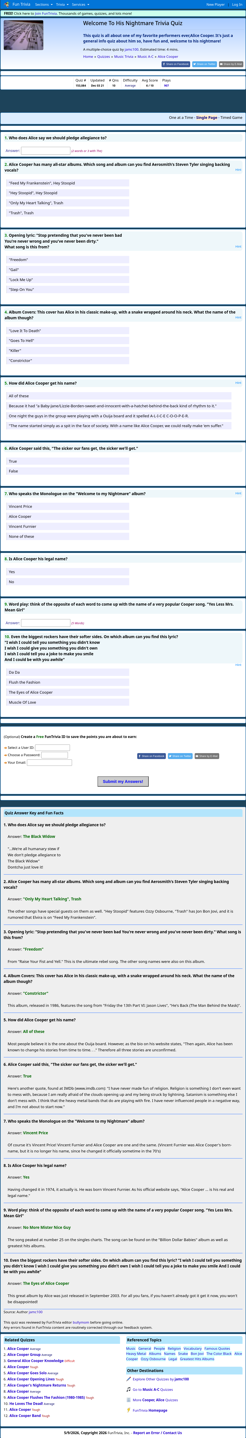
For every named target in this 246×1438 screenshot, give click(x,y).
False (13, 470)
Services (79, 4)
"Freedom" (18, 259)
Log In (237, 4)
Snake (183, 1353)
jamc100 (131, 49)
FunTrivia (150, 1410)
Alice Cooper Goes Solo (27, 1372)
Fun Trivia (17, 4)
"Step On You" (21, 289)
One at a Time (181, 117)
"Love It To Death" (25, 330)
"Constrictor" (20, 360)
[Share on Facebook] (179, 64)
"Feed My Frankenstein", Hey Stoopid (42, 182)
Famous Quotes (217, 1348)
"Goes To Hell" (21, 340)
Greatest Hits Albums (197, 1358)
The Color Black (219, 1353)
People (159, 1348)
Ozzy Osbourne (153, 1358)
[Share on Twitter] (206, 64)
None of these (21, 535)
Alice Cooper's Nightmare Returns (36, 1384)
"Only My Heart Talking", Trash (36, 202)
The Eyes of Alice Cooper (31, 691)
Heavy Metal (136, 1353)
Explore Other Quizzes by (161, 1378)
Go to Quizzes (153, 1389)
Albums (155, 1353)
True (13, 460)
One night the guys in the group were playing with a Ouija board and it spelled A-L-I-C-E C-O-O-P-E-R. (99, 415)
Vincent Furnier (22, 525)
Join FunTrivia (46, 13)
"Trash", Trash (21, 212)
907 (166, 85)
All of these (19, 395)
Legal (172, 1358)
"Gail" (14, 269)
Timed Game (231, 117)
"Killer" (15, 350)
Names (169, 1353)
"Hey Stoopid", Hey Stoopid (33, 192)
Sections (42, 4)
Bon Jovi (197, 1353)
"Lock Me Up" (21, 279)
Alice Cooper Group (23, 1354)
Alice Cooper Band (25, 1415)
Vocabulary (193, 1348)
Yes (12, 571)
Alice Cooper (20, 516)
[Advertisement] (123, 100)
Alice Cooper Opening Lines (31, 1378)
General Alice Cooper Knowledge (35, 1360)
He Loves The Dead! (26, 1403)
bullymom (81, 1322)
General (144, 1348)
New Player (216, 4)
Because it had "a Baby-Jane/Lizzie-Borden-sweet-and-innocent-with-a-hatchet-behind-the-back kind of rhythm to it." (113, 405)
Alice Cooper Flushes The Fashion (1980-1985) (46, 1397)
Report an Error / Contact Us (157, 1432)
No (11, 581)
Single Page (206, 117)
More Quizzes (155, 1399)
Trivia (61, 4)
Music (131, 1348)
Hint (238, 169)
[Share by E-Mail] (231, 64)
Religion (174, 1348)
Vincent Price (20, 506)
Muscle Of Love (22, 701)
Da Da (14, 671)
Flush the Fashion (24, 681)
